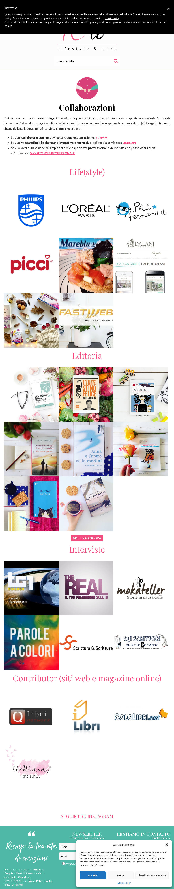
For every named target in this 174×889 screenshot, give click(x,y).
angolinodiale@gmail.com (17, 877)
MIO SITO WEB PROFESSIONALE (52, 153)
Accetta (92, 875)
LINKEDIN (129, 142)
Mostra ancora (87, 538)
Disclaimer (17, 884)
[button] (167, 845)
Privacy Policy (35, 880)
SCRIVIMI (102, 137)
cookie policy (112, 18)
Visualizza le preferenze (151, 875)
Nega (120, 875)
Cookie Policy (124, 882)
